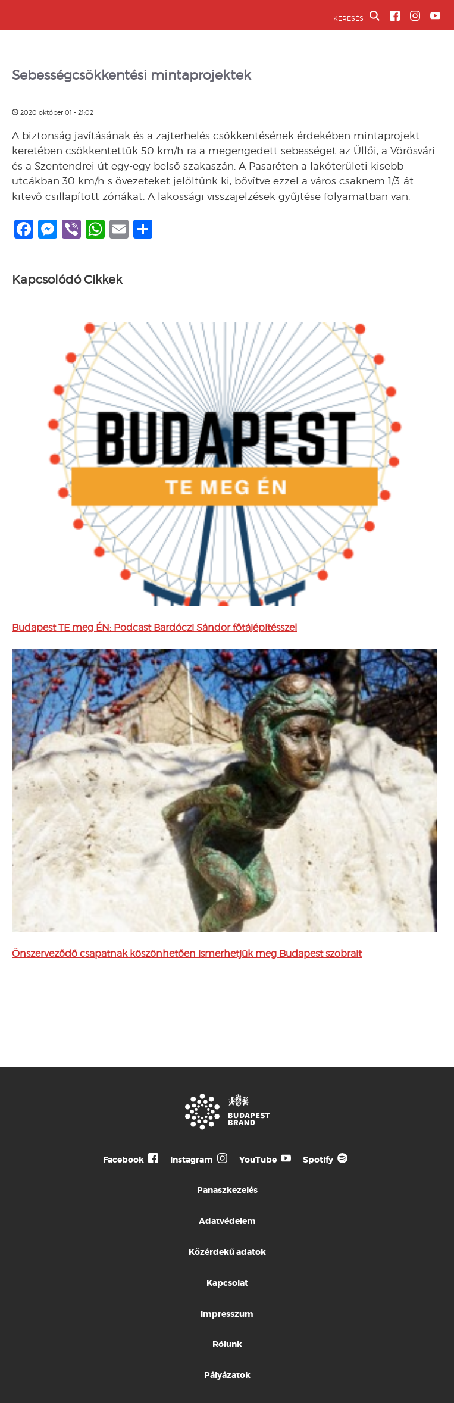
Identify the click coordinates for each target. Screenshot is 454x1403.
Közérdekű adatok (227, 1252)
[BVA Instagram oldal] (415, 16)
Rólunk (227, 1344)
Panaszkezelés (227, 1190)
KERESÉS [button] (356, 17)
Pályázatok (227, 1375)
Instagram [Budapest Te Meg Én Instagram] (191, 1159)
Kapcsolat (227, 1282)
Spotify (318, 1159)
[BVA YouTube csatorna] (435, 16)
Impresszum (227, 1313)
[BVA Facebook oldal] (395, 16)
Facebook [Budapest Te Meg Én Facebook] (123, 1159)
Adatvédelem (227, 1221)
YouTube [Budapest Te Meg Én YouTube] (258, 1159)
